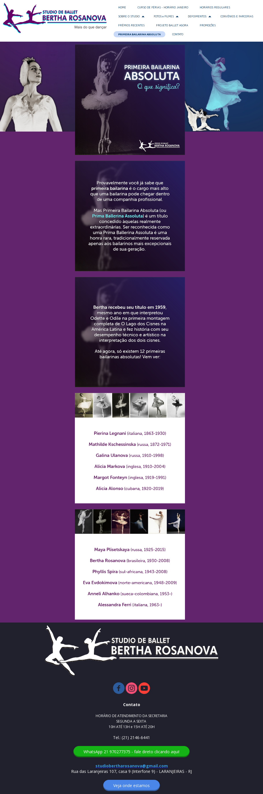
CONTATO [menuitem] (177, 34)
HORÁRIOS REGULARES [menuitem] (215, 7)
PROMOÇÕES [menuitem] (208, 25)
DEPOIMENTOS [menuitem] (197, 16)
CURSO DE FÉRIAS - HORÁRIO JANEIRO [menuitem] (163, 7)
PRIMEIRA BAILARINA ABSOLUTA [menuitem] (139, 34)
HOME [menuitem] (122, 7)
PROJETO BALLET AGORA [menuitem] (172, 25)
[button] (131, 751)
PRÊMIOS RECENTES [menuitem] (131, 25)
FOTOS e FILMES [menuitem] (164, 16)
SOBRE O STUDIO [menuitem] (129, 16)
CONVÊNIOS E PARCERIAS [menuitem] (237, 16)
